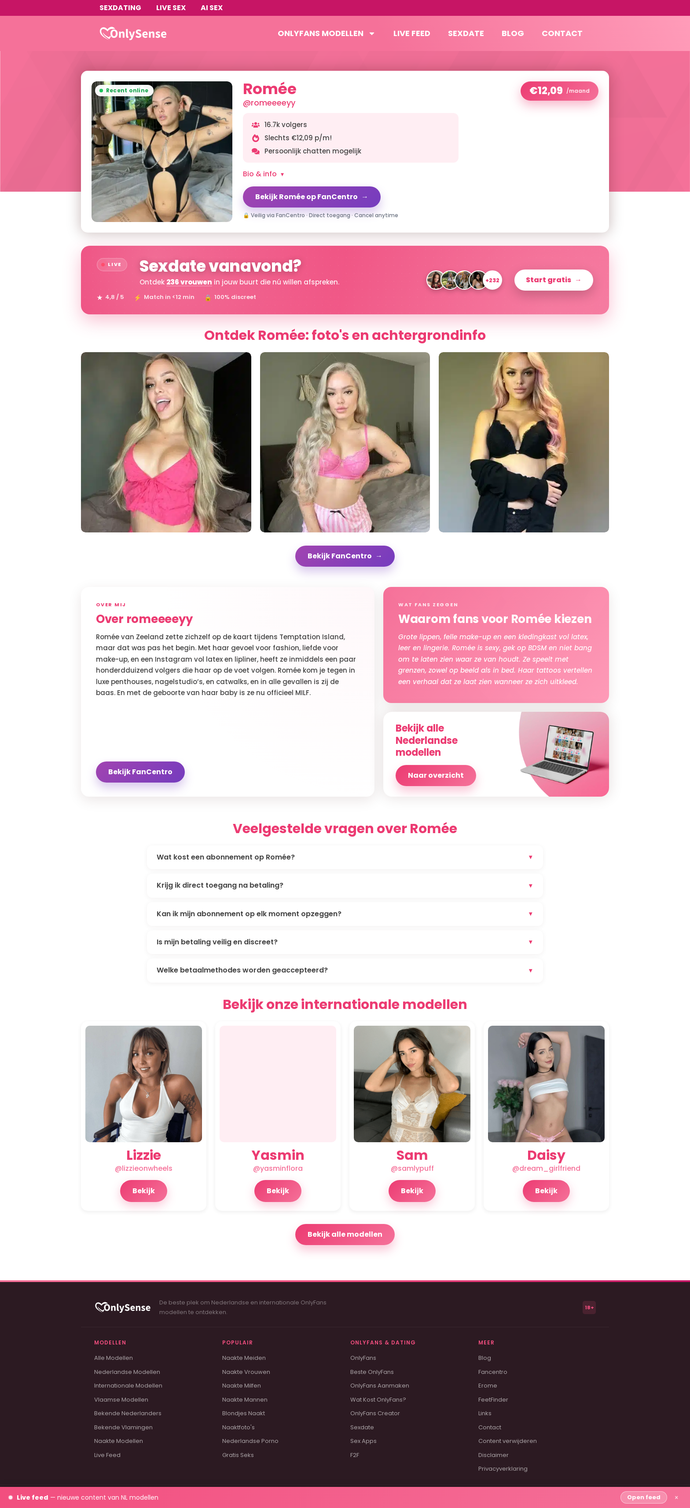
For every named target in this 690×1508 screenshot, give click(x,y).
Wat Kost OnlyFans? (378, 1399)
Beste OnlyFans (372, 1372)
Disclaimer (493, 1455)
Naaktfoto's (238, 1427)
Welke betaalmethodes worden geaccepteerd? (345, 970)
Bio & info (264, 174)
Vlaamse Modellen (121, 1399)
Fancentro (492, 1372)
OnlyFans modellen (327, 33)
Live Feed (107, 1455)
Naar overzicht (436, 775)
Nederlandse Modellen (127, 1372)
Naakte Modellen (118, 1441)
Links (485, 1413)
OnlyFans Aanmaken (379, 1385)
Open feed (644, 1497)
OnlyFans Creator (375, 1413)
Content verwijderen (507, 1441)
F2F (354, 1455)
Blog (513, 33)
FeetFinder (493, 1399)
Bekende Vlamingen (123, 1427)
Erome (487, 1385)
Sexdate (466, 33)
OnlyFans (363, 1358)
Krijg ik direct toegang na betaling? (345, 885)
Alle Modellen (113, 1358)
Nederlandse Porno (250, 1441)
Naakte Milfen (241, 1385)
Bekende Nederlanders (127, 1413)
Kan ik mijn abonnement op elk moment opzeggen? (345, 914)
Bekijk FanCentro (345, 556)
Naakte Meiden (244, 1358)
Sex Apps (363, 1441)
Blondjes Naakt (243, 1413)
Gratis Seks (238, 1455)
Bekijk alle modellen (345, 1234)
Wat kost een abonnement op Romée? (345, 857)
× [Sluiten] (676, 1497)
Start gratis (554, 280)
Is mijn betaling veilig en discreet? (345, 942)
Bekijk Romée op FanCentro (311, 197)
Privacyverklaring (503, 1468)
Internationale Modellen (128, 1385)
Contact (562, 33)
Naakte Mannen (245, 1399)
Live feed (411, 33)
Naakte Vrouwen (246, 1372)
